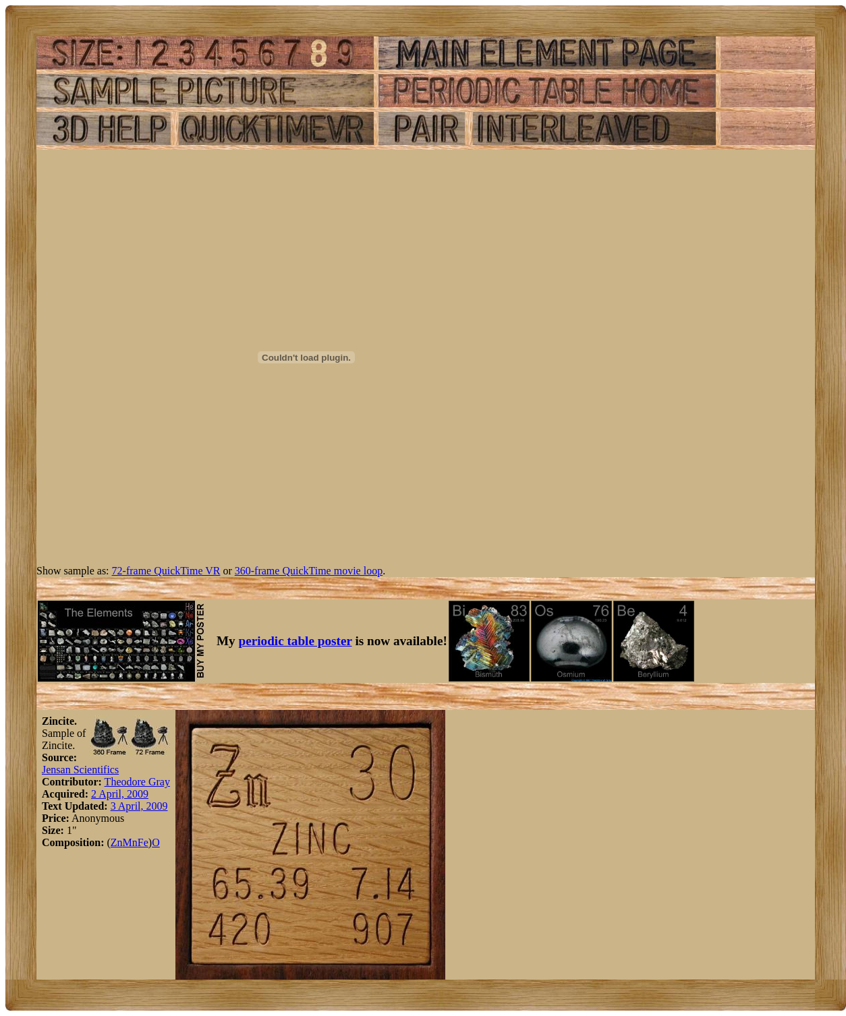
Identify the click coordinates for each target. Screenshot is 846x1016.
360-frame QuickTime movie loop (309, 570)
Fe (143, 842)
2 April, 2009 (119, 794)
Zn (117, 842)
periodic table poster (295, 641)
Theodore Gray (137, 781)
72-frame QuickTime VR (166, 570)
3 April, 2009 (139, 806)
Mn (130, 842)
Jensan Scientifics (80, 769)
